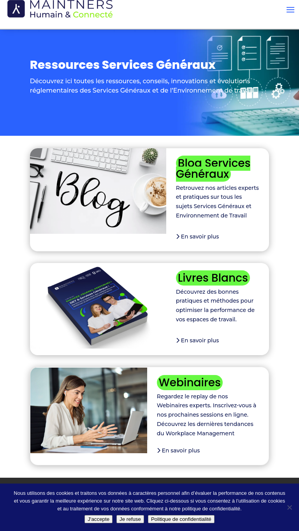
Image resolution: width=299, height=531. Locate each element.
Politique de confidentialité (181, 519)
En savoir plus (197, 236)
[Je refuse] (289, 507)
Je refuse (130, 519)
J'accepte (98, 519)
